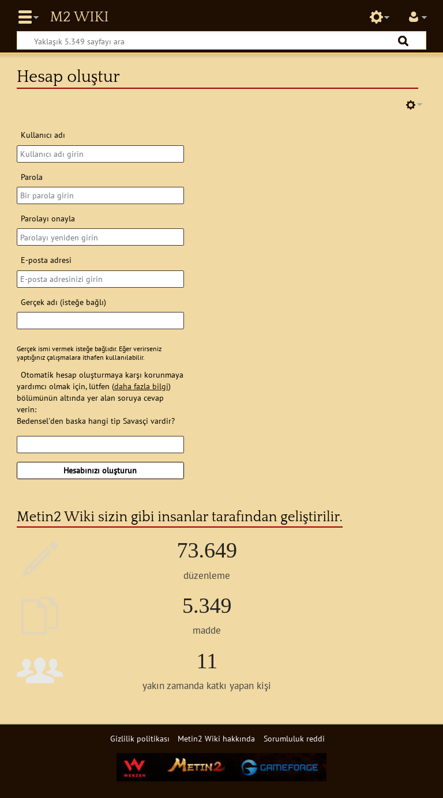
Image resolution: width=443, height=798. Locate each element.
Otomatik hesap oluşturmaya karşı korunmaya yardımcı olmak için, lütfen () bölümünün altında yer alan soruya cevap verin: (100, 392)
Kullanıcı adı (43, 134)
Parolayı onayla (48, 218)
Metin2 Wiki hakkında (216, 738)
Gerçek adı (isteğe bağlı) (63, 301)
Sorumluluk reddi (294, 738)
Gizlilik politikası (140, 738)
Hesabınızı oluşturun (100, 470)
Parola (32, 176)
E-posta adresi (46, 259)
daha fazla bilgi (141, 386)
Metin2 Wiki (79, 17)
